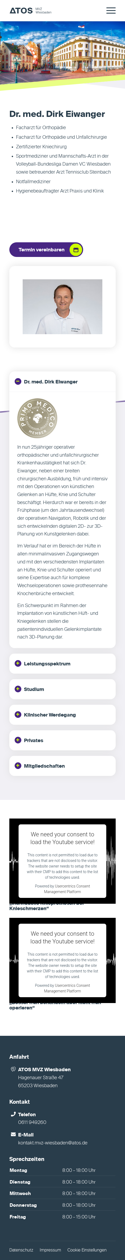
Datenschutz (21, 1250)
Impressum (50, 1250)
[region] (62, 520)
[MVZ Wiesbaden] (51, 10)
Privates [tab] (29, 740)
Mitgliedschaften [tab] (40, 765)
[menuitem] (108, 10)
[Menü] (108, 10)
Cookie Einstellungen (87, 1250)
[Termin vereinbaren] (46, 249)
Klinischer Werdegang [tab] (45, 714)
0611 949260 (32, 1122)
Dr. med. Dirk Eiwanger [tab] (46, 381)
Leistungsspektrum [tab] (42, 663)
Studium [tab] (29, 689)
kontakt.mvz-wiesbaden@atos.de (52, 1143)
